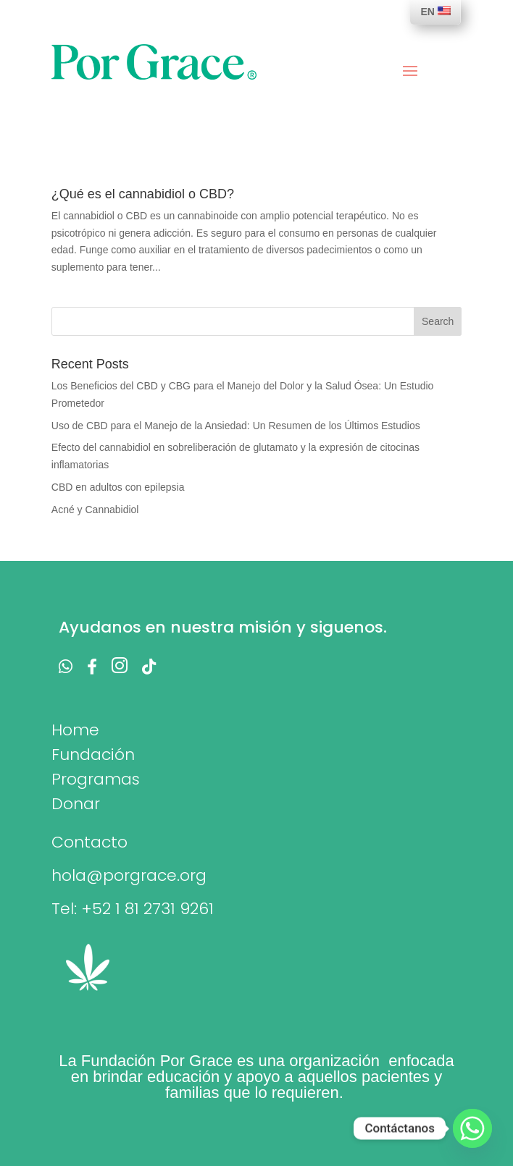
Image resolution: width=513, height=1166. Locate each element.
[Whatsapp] (472, 1128)
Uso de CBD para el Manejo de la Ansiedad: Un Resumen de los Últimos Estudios (235, 425)
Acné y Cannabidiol (95, 509)
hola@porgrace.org (129, 875)
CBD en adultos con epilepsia (118, 487)
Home (75, 730)
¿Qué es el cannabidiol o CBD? (142, 194)
